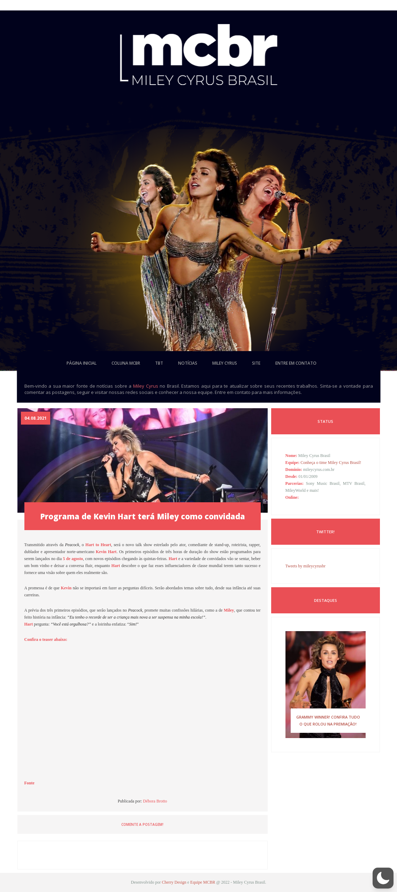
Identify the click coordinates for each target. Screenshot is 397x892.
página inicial (82, 363)
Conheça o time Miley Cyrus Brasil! (330, 462)
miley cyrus (224, 363)
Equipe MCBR (202, 882)
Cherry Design (174, 882)
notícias (187, 363)
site (256, 363)
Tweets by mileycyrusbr (305, 566)
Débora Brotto (155, 801)
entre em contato (295, 363)
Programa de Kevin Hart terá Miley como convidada (142, 516)
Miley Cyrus (145, 386)
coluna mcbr (126, 363)
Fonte (29, 783)
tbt (159, 363)
